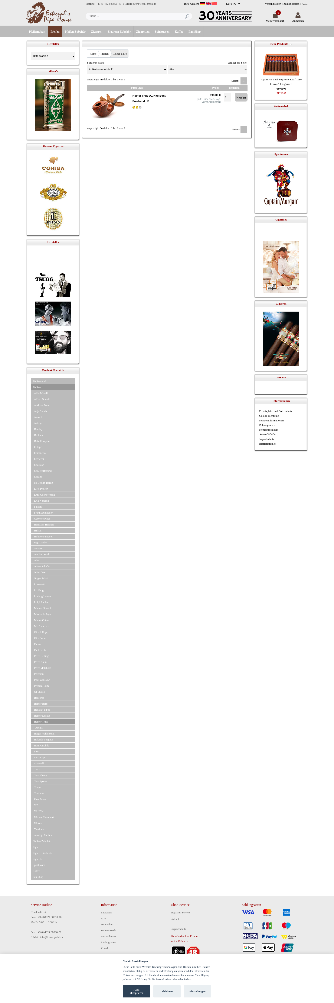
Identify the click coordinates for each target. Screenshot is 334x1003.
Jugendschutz (266, 439)
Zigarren (96, 31)
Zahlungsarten (291, 3)
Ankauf (175, 919)
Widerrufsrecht (108, 930)
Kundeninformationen (271, 420)
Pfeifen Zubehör (75, 31)
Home (93, 53)
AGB (305, 3)
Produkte (137, 87)
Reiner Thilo (120, 53)
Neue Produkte (279, 43)
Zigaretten (143, 31)
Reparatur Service (180, 912)
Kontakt (105, 948)
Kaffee (179, 31)
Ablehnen (167, 991)
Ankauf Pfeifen (267, 434)
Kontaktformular (268, 429)
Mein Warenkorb (275, 19)
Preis (215, 87)
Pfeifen (54, 31)
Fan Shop (195, 31)
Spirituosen (162, 31)
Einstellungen (197, 991)
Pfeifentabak (37, 31)
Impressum (106, 912)
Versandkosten (273, 3)
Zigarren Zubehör (119, 31)
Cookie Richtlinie (269, 415)
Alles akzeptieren (137, 991)
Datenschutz (107, 924)
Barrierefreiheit (267, 443)
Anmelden (298, 19)
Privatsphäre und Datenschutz (275, 411)
